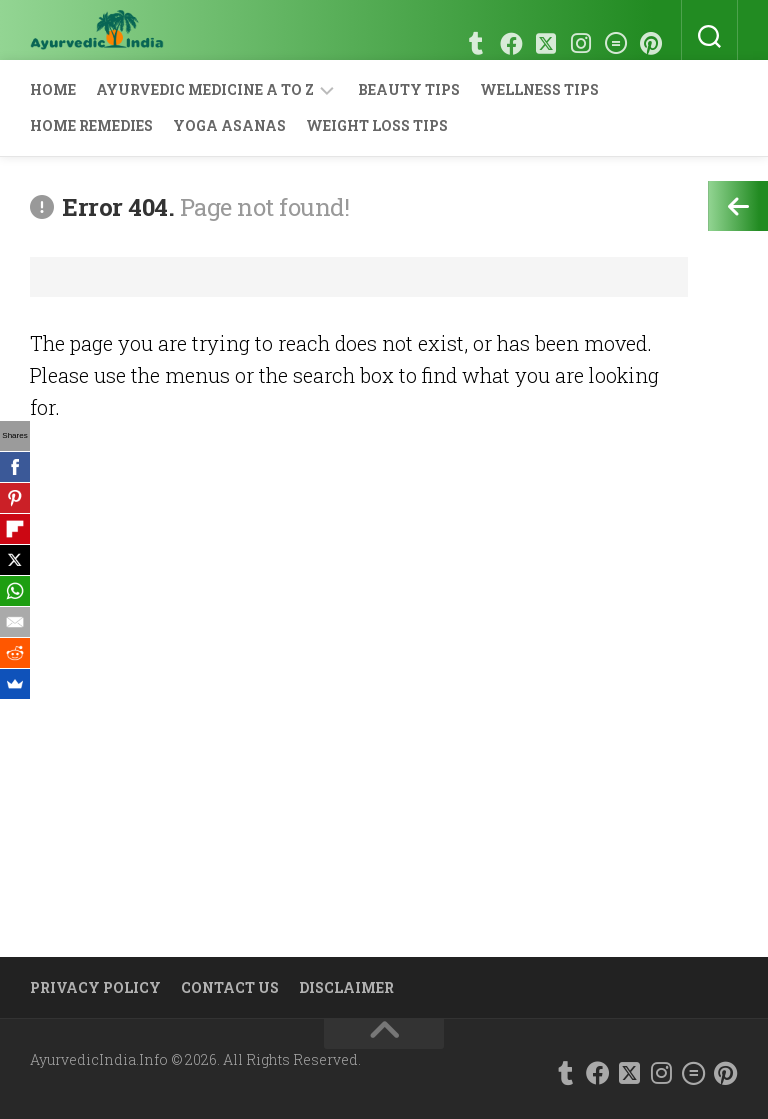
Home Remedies (91, 125)
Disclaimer (346, 987)
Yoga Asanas (229, 125)
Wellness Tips (539, 89)
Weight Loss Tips (377, 125)
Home (53, 89)
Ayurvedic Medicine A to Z (205, 89)
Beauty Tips (409, 89)
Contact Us (230, 987)
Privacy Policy (95, 987)
